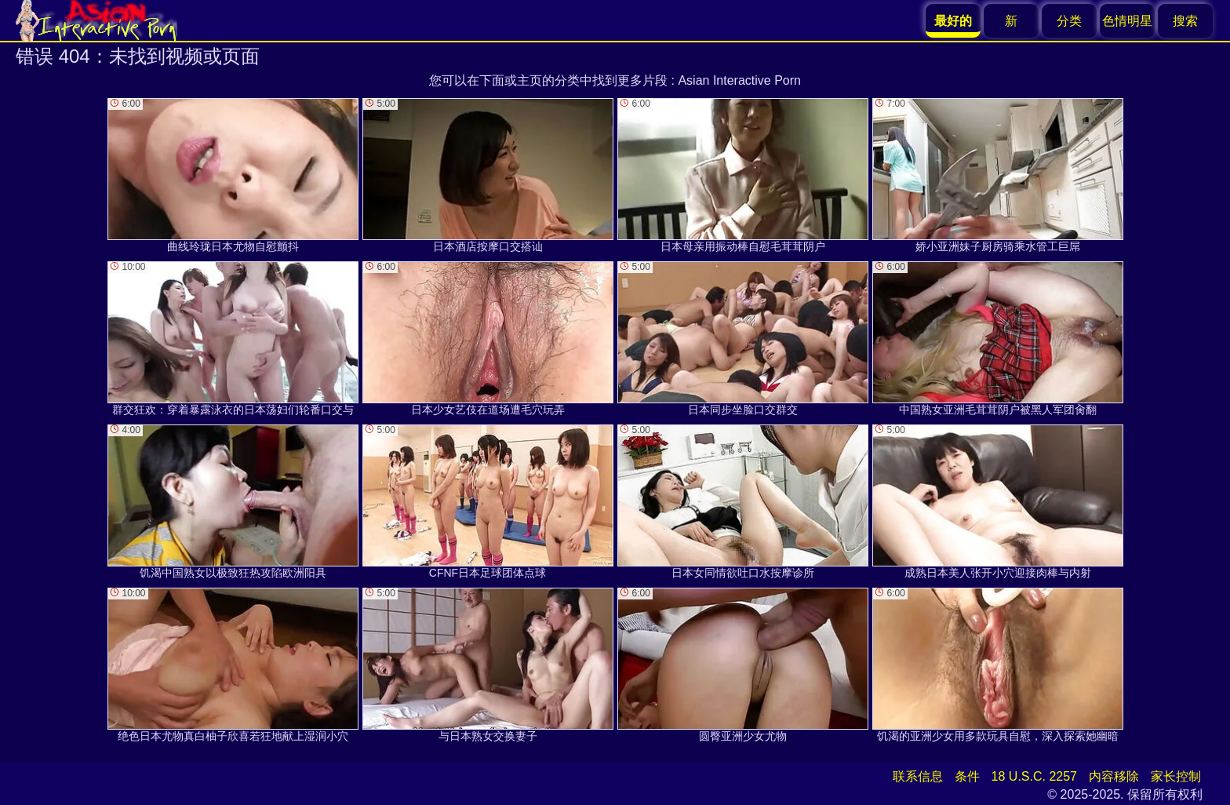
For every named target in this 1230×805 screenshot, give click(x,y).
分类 (1069, 20)
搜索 (1185, 20)
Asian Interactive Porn (739, 80)
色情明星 (1127, 20)
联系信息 (918, 776)
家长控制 (1176, 776)
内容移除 (1114, 776)
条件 (967, 776)
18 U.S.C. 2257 (1034, 776)
